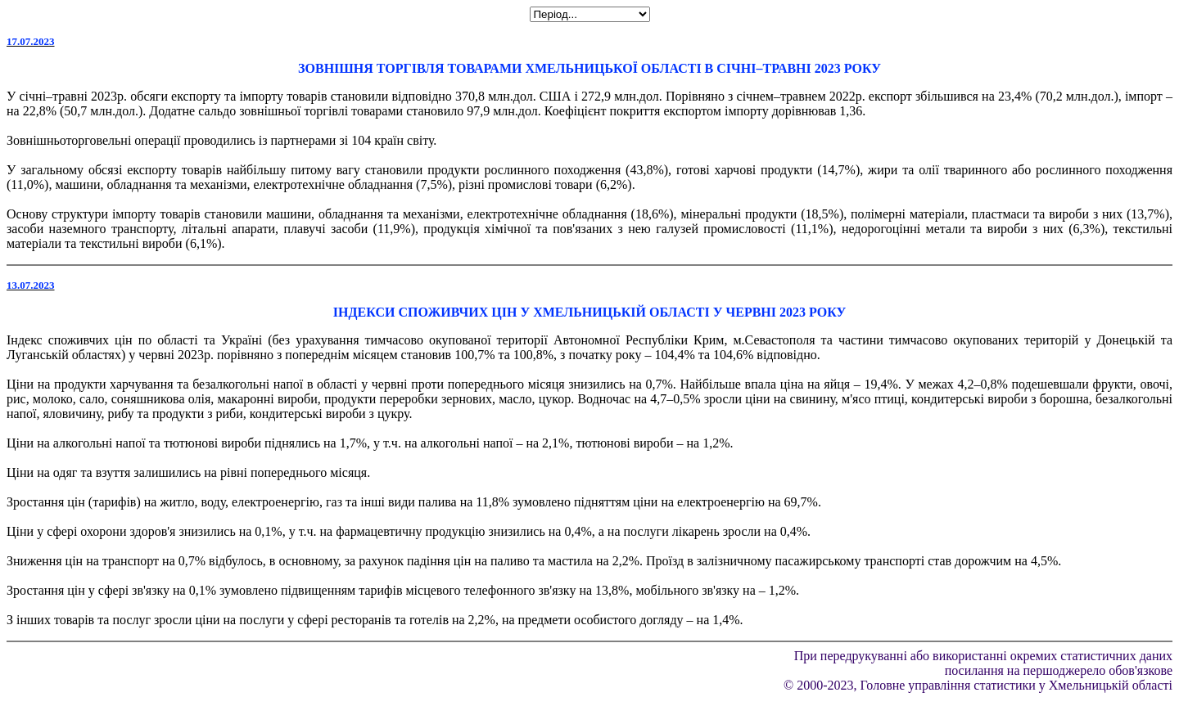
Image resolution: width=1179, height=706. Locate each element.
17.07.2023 (31, 41)
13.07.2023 (31, 285)
